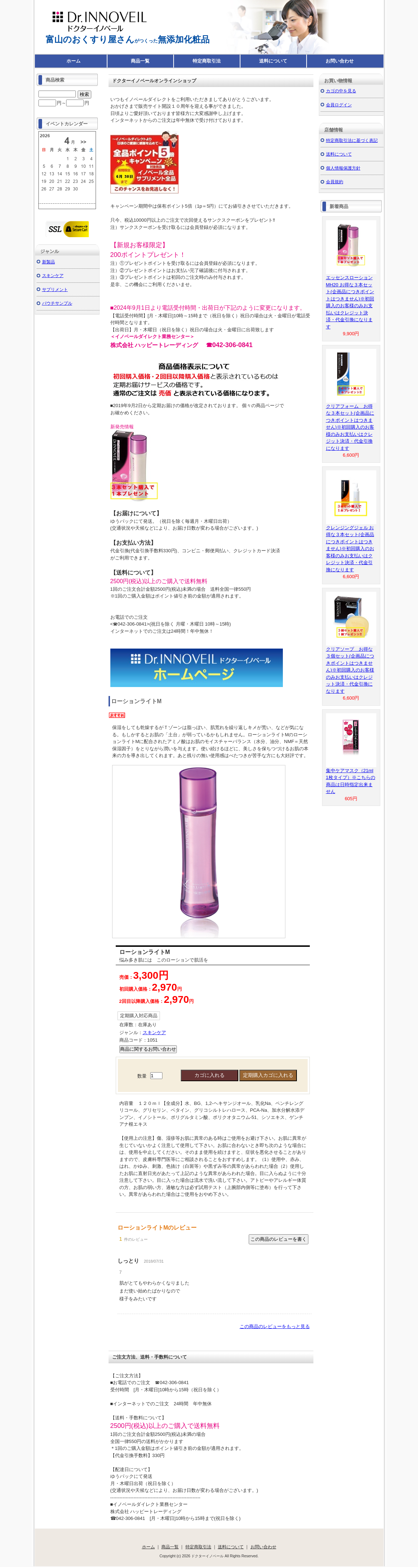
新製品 (48, 261)
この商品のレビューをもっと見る (275, 1326)
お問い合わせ (340, 61)
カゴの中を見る (341, 90)
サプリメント (55, 289)
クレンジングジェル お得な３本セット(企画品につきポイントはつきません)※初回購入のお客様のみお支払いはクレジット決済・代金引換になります (350, 548)
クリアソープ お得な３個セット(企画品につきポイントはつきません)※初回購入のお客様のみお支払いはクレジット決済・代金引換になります (350, 670)
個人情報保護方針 (343, 168)
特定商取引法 (207, 61)
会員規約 (334, 181)
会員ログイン (339, 104)
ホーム (73, 61)
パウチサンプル (57, 303)
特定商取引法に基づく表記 (352, 140)
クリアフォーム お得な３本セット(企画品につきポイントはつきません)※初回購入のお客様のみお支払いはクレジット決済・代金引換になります (350, 427)
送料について (273, 61)
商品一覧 (140, 61)
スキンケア (154, 1032)
